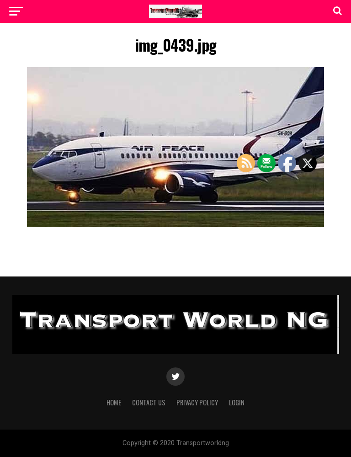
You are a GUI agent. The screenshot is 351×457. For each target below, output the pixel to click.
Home (113, 402)
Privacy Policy (197, 402)
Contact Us (148, 402)
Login (237, 402)
